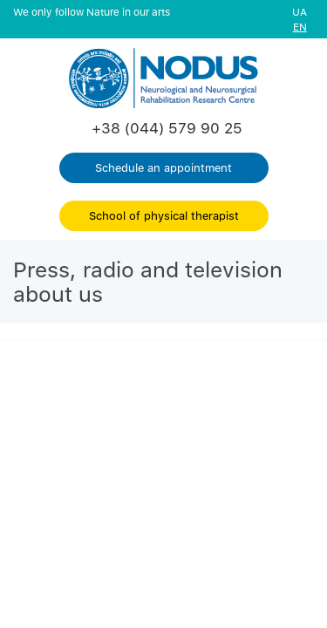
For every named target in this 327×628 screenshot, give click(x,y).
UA (299, 11)
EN (300, 26)
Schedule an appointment (163, 167)
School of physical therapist (164, 215)
